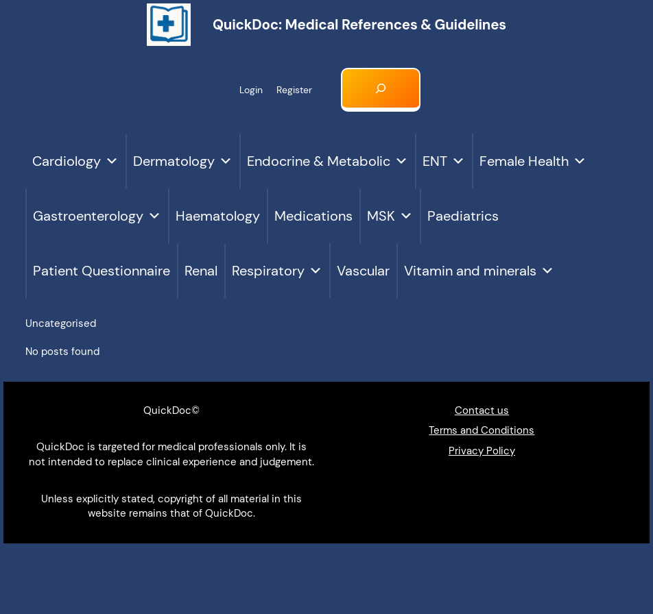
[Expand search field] (380, 90)
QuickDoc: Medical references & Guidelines (359, 25)
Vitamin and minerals (479, 270)
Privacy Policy (482, 451)
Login (251, 90)
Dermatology (183, 161)
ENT (444, 161)
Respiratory (277, 270)
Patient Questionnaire (101, 271)
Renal (201, 271)
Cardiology (75, 161)
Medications (313, 216)
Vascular (363, 271)
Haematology (218, 216)
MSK (390, 216)
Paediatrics (463, 216)
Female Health (532, 161)
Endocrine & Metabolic (327, 161)
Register (294, 90)
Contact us (482, 410)
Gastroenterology (97, 216)
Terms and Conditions (481, 430)
